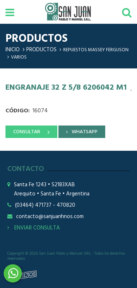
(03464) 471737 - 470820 (45, 205)
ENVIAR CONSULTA (33, 228)
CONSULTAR (26, 132)
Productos (41, 49)
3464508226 (13, 273)
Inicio (12, 49)
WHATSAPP (85, 132)
